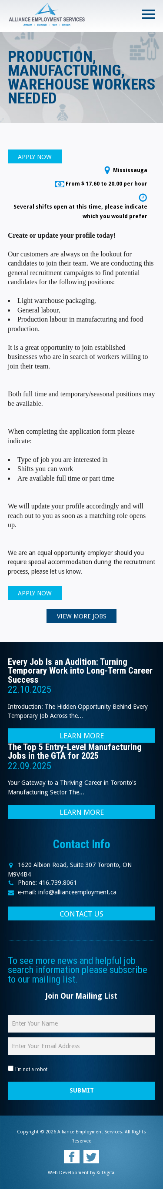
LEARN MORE (82, 735)
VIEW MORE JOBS (81, 616)
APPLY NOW (35, 156)
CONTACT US (81, 914)
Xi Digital (106, 1173)
